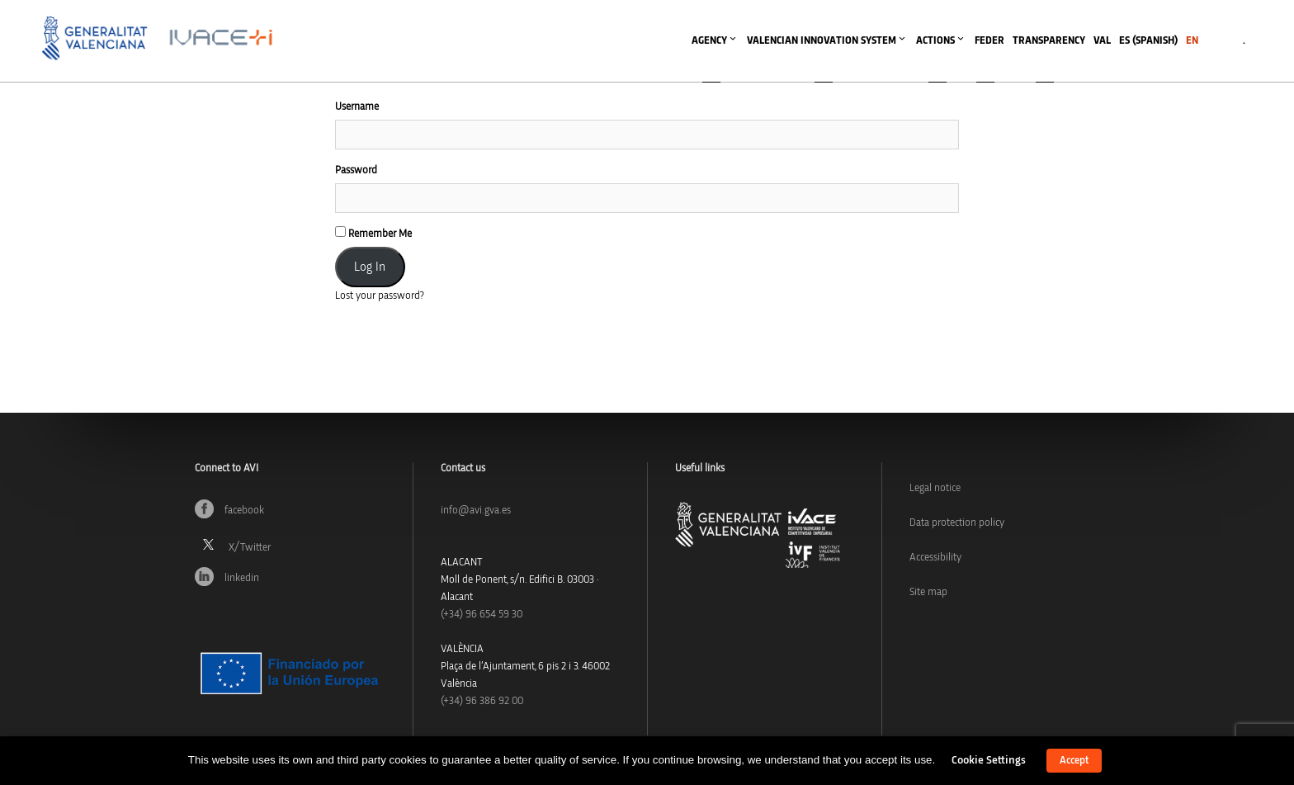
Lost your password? (379, 296)
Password (356, 170)
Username (357, 107)
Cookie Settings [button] (989, 760)
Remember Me (373, 232)
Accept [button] (1074, 760)
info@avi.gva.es (476, 510)
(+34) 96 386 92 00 (482, 701)
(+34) (481, 614)
